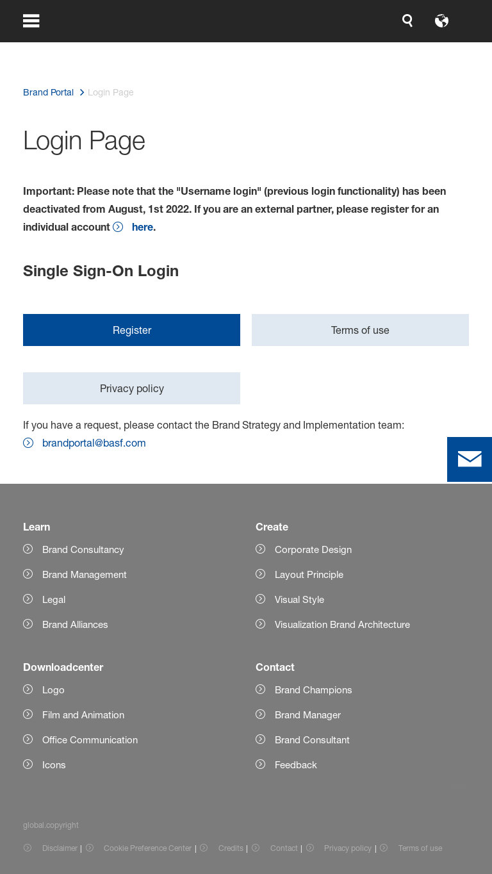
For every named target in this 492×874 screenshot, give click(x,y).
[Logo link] (417, 51)
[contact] (469, 459)
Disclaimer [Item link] (60, 848)
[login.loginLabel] (272, 51)
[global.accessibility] (170, 51)
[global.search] (139, 51)
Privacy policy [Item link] (348, 848)
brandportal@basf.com (94, 442)
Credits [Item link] (230, 848)
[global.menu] (40, 51)
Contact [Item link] (284, 848)
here (142, 226)
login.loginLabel (283, 51)
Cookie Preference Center (148, 848)
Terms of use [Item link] (420, 848)
